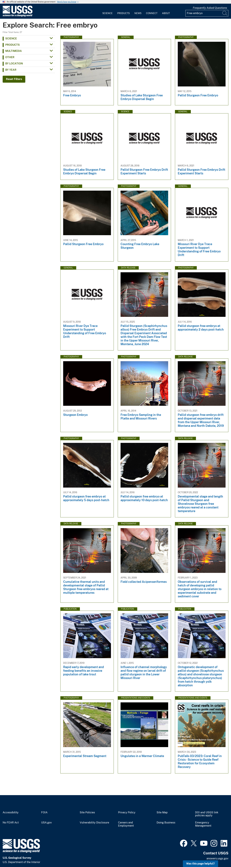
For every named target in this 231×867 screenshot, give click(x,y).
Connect (151, 13)
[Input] (206, 13)
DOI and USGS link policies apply (206, 814)
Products (123, 13)
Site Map (162, 812)
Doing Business (166, 822)
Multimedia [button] (13, 51)
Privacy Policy (126, 812)
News (137, 13)
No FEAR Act (11, 822)
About (166, 13)
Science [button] (11, 38)
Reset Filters (14, 79)
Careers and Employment (126, 824)
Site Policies (87, 812)
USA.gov (46, 822)
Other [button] (9, 57)
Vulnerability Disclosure (94, 822)
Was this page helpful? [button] (200, 863)
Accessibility (11, 812)
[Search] (225, 13)
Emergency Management (203, 824)
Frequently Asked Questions (210, 7)
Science (107, 13)
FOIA (44, 812)
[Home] (17, 16)
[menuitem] (107, 11)
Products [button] (12, 44)
